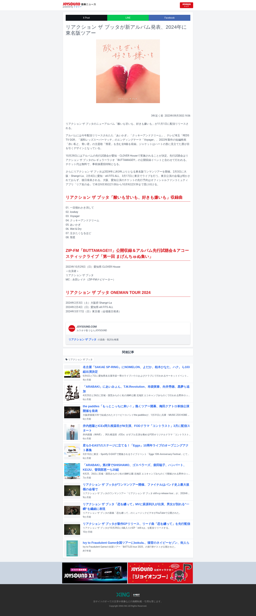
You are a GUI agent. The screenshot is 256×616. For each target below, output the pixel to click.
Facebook (170, 17)
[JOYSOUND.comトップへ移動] (186, 5)
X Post (86, 17)
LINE (128, 17)
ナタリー (78, 7)
